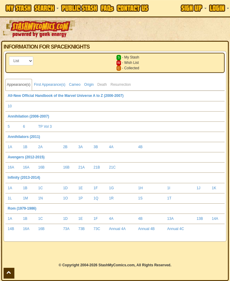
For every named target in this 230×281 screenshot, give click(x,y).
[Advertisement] (153, 28)
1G (111, 188)
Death (102, 84)
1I (168, 188)
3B (95, 147)
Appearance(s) (19, 84)
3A (80, 147)
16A (11, 167)
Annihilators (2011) (24, 137)
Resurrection (121, 84)
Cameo (75, 84)
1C (40, 188)
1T (169, 198)
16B (41, 167)
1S (140, 198)
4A (111, 147)
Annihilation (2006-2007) (28, 116)
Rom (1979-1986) (22, 208)
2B (65, 147)
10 (10, 106)
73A (66, 229)
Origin (89, 84)
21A (81, 167)
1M (25, 198)
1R (111, 198)
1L (10, 198)
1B (25, 147)
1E (80, 188)
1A (10, 147)
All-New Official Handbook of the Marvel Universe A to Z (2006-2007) (66, 96)
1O (65, 198)
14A (215, 219)
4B (140, 147)
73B (81, 229)
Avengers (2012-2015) (26, 157)
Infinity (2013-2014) (24, 177)
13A (170, 219)
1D (65, 188)
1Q (95, 198)
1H (140, 188)
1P (80, 198)
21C (112, 167)
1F (95, 188)
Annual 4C (175, 229)
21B (96, 167)
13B (199, 219)
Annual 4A (117, 229)
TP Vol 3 (45, 126)
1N (40, 198)
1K (214, 188)
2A (40, 147)
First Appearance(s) (50, 84)
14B (11, 229)
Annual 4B (146, 229)
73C (96, 229)
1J (198, 188)
